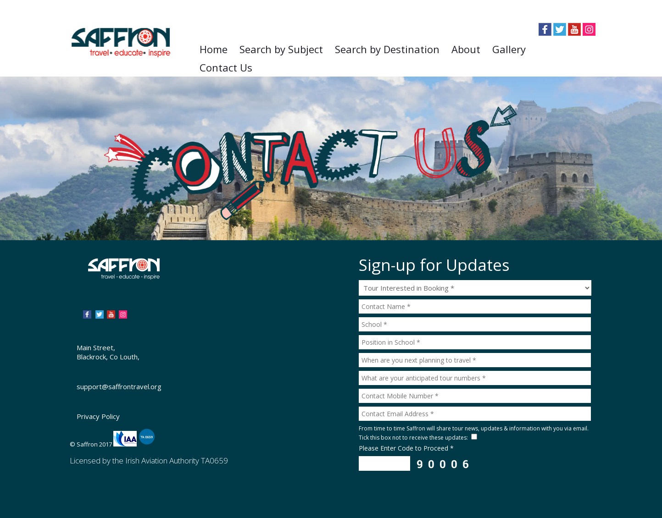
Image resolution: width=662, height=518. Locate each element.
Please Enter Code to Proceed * (406, 448)
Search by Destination (387, 49)
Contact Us (226, 67)
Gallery (509, 49)
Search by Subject (281, 49)
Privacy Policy (98, 416)
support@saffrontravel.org (119, 386)
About (465, 49)
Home (214, 49)
